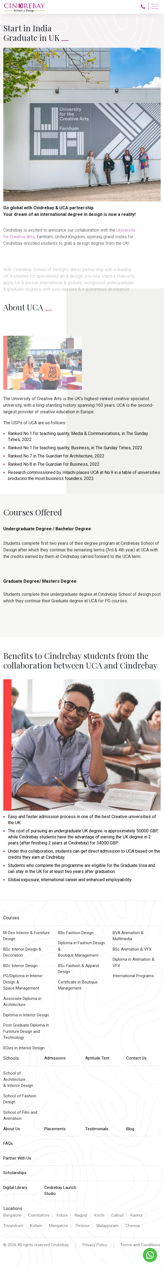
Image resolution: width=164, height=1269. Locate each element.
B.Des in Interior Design (24, 1047)
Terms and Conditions (140, 1244)
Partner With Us (17, 1158)
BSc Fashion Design (75, 932)
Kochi (99, 1215)
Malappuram (107, 1225)
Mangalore (58, 1225)
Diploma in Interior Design (26, 1015)
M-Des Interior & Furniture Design (26, 936)
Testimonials (96, 1128)
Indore (62, 1215)
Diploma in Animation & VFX (133, 962)
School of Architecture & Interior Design (18, 1079)
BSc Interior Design (20, 965)
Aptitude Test (97, 1058)
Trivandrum (13, 1225)
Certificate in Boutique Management (78, 985)
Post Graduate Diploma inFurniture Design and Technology (26, 1031)
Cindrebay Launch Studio (60, 1190)
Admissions (55, 1058)
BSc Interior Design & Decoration (22, 952)
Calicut (117, 1215)
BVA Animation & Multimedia (128, 936)
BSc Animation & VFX (132, 949)
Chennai (132, 1225)
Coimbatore (38, 1215)
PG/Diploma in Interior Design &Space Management (23, 982)
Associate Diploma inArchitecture (22, 1001)
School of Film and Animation (20, 1115)
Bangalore (12, 1215)
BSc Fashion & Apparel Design (78, 968)
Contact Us (136, 1058)
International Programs (133, 975)
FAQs (8, 1143)
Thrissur (82, 1225)
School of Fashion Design (19, 1099)
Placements (55, 1128)
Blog (130, 1128)
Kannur (136, 1215)
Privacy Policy (95, 1244)
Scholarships (15, 1172)
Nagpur (81, 1215)
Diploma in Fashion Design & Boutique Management (81, 949)
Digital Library (15, 1187)
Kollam (36, 1225)
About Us (11, 1128)
